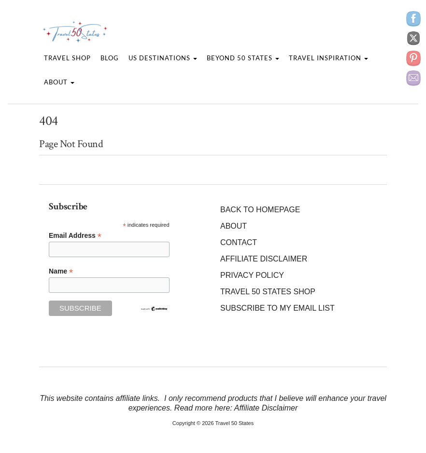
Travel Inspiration (328, 58)
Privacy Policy (252, 275)
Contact (238, 242)
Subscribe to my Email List (277, 308)
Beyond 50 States (243, 58)
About (59, 82)
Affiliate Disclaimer (263, 259)
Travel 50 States (234, 423)
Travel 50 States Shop (267, 292)
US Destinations (162, 58)
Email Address (75, 235)
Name (61, 271)
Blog (109, 58)
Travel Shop (67, 58)
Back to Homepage (260, 210)
